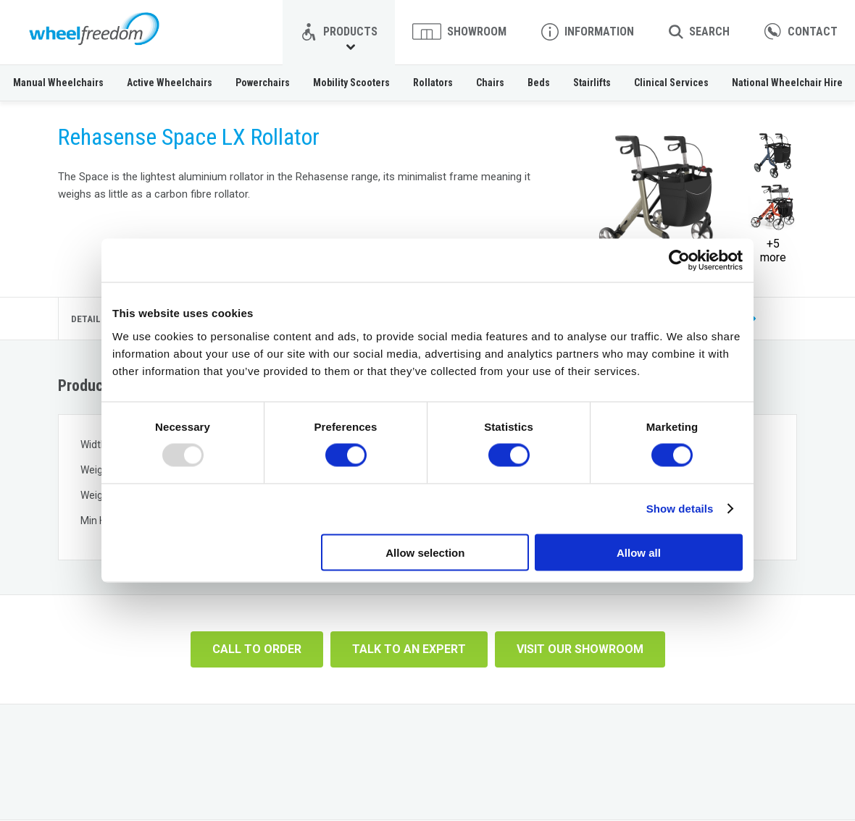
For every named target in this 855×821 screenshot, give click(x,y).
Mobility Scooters (351, 82)
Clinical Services (671, 82)
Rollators (433, 82)
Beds (538, 82)
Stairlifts (592, 82)
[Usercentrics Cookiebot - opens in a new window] (679, 260)
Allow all (639, 552)
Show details (680, 508)
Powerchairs (262, 82)
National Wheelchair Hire (787, 82)
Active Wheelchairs (169, 82)
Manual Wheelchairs (58, 82)
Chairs (490, 82)
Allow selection (424, 552)
